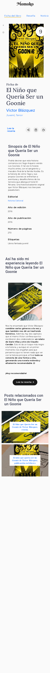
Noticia (45, 15)
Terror (19, 115)
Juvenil (10, 115)
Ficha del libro (12, 15)
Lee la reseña (12, 129)
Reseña (30, 15)
